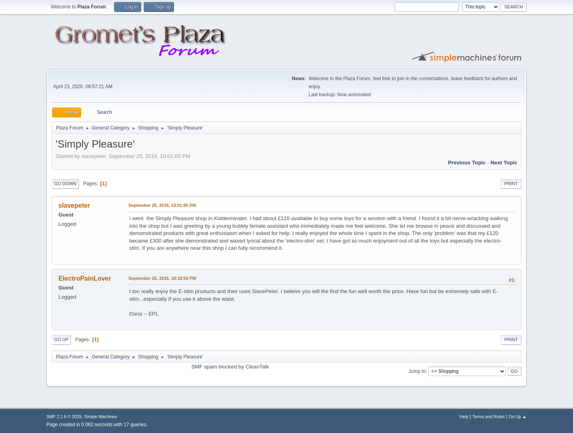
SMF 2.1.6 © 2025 (64, 416)
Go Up (61, 339)
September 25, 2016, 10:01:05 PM (162, 205)
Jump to (417, 371)
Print (511, 183)
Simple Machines (100, 416)
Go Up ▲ (518, 416)
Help (464, 416)
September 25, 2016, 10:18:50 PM (162, 278)
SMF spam (204, 367)
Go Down (65, 183)
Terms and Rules (489, 416)
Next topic (504, 163)
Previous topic (467, 163)
